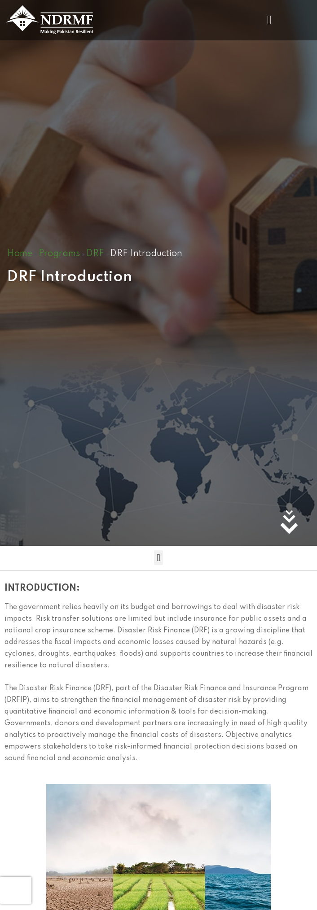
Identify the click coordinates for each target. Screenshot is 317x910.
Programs (59, 253)
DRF (95, 253)
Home (19, 253)
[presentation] (15, 890)
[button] (269, 19)
